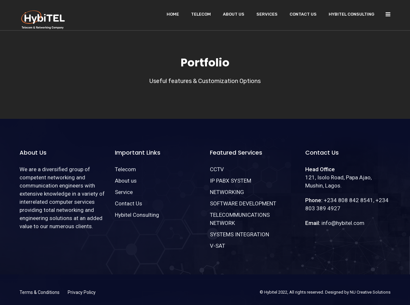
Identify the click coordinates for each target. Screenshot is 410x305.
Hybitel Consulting (351, 14)
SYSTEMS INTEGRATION (239, 234)
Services (267, 14)
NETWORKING (227, 192)
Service (124, 192)
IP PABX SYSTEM (230, 180)
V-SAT (217, 246)
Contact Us (303, 14)
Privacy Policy (82, 292)
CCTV (217, 169)
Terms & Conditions (40, 292)
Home (173, 14)
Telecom (201, 14)
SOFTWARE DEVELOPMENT (243, 203)
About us (233, 14)
